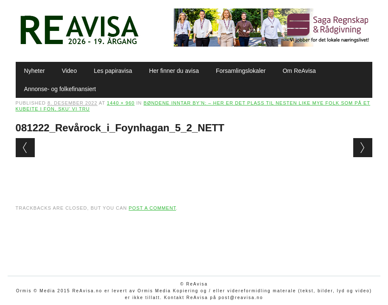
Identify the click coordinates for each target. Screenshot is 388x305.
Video (69, 70)
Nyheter (34, 70)
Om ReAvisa (298, 70)
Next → (362, 147)
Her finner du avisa (174, 70)
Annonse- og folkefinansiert (60, 89)
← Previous (25, 147)
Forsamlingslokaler (240, 70)
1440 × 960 (120, 102)
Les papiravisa (113, 70)
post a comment (152, 208)
